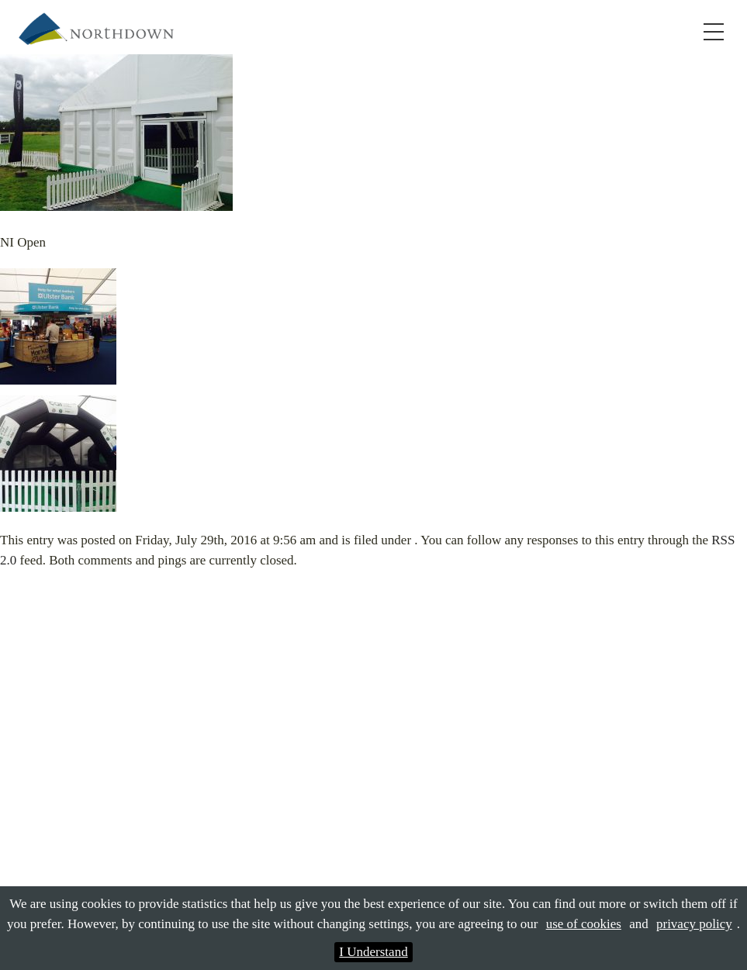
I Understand (373, 951)
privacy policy (694, 923)
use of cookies (583, 923)
